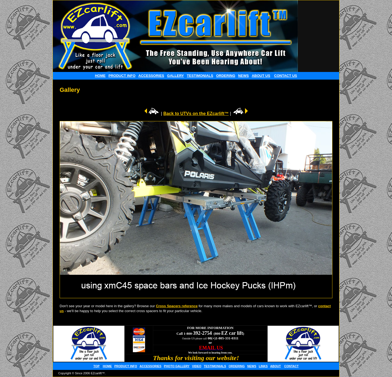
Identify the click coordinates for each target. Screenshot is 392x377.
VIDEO (196, 366)
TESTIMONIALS (200, 76)
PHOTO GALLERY (176, 366)
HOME (100, 76)
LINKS (263, 366)
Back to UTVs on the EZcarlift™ (196, 113)
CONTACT (291, 366)
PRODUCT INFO (122, 76)
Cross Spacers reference (177, 306)
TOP (96, 366)
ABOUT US (261, 76)
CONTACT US (285, 76)
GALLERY (175, 76)
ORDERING (225, 76)
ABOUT (275, 366)
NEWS (243, 76)
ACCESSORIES (151, 76)
